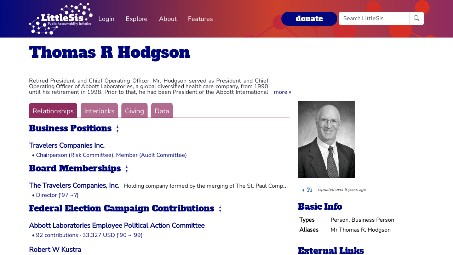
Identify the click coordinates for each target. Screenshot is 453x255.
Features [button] (200, 19)
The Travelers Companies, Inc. (74, 185)
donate (309, 18)
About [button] (168, 19)
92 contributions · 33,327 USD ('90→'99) (89, 235)
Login (106, 19)
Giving (134, 111)
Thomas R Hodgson (109, 52)
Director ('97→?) (57, 195)
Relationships (53, 111)
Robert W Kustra (55, 249)
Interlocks (99, 111)
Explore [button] (137, 19)
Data (162, 111)
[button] (282, 92)
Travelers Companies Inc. (66, 145)
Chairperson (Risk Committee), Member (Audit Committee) (111, 155)
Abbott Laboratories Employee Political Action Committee (117, 225)
